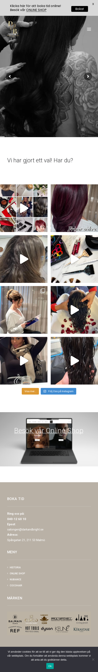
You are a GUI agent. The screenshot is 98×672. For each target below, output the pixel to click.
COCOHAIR (16, 585)
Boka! (79, 9)
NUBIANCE (15, 579)
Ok (50, 666)
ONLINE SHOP (36, 10)
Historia (15, 567)
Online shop (17, 573)
